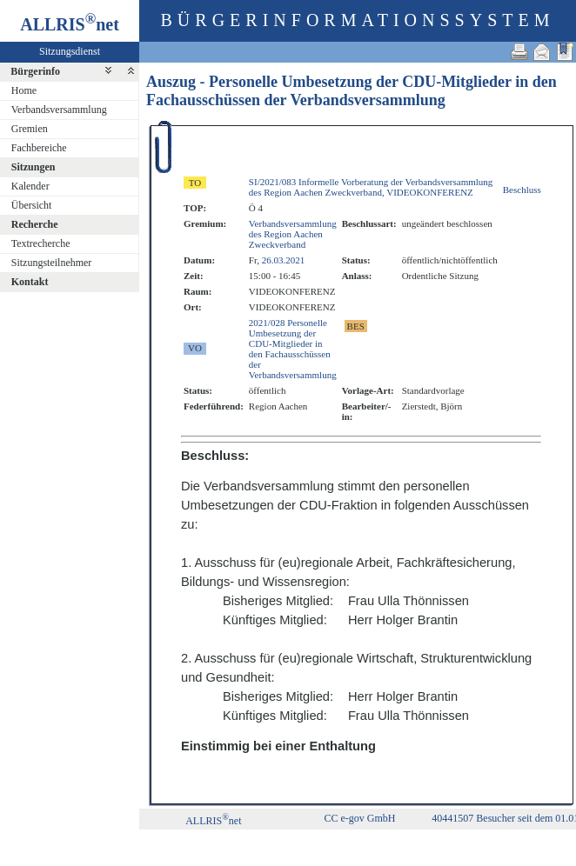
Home (24, 90)
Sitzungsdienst (69, 51)
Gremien (29, 129)
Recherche (34, 224)
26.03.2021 (283, 260)
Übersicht (31, 205)
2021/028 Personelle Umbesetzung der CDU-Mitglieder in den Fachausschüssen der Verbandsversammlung (293, 348)
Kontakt (30, 282)
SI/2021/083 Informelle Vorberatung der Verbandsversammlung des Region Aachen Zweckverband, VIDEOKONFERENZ (370, 187)
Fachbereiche (39, 148)
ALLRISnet (213, 821)
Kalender (30, 186)
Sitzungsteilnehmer (51, 262)
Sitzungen (33, 167)
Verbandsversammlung (59, 109)
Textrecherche (40, 243)
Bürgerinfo (35, 71)
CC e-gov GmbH (360, 818)
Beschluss (522, 189)
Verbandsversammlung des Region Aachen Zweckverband (293, 234)
